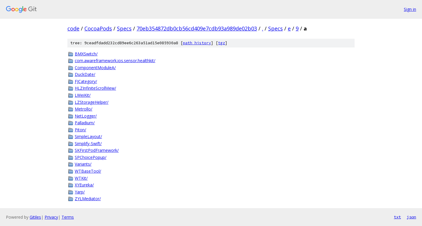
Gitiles (35, 217)
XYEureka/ (84, 185)
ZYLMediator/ (88, 198)
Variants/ (83, 164)
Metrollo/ (83, 109)
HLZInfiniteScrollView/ (95, 88)
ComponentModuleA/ (95, 67)
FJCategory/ (86, 81)
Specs (124, 28)
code (73, 28)
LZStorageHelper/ (91, 102)
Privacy (51, 217)
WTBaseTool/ (88, 171)
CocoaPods (98, 28)
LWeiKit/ (83, 95)
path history (197, 42)
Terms (68, 217)
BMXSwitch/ (86, 54)
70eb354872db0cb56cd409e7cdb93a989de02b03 (197, 28)
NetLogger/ (86, 116)
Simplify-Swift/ (88, 143)
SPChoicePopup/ (90, 157)
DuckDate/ (85, 74)
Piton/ (80, 129)
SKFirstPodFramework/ (97, 150)
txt (397, 217)
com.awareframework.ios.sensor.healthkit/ (115, 60)
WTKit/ (81, 178)
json (411, 217)
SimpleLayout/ (88, 136)
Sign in (410, 9)
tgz (221, 42)
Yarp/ (80, 192)
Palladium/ (85, 122)
